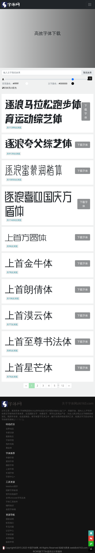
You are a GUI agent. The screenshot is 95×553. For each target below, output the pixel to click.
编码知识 (10, 505)
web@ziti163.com (79, 547)
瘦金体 (9, 447)
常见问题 (10, 526)
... (58, 384)
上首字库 (10, 469)
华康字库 (10, 457)
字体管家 (10, 534)
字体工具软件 (12, 501)
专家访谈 (10, 432)
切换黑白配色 (9, 87)
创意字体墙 (11, 509)
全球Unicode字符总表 (15, 497)
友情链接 (10, 538)
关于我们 (19, 419)
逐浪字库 (10, 461)
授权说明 (10, 519)
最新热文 (10, 436)
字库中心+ (10, 476)
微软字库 (10, 465)
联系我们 (10, 522)
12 (62, 385)
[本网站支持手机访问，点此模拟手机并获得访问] (4, 547)
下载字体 (85, 111)
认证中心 (10, 530)
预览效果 (87, 72)
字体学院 (10, 440)
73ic (45, 551)
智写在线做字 (12, 494)
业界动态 (10, 428)
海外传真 (10, 444)
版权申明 (10, 542)
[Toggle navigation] (89, 4)
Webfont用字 (12, 486)
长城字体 (10, 472)
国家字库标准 (12, 490)
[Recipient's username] (42, 72)
